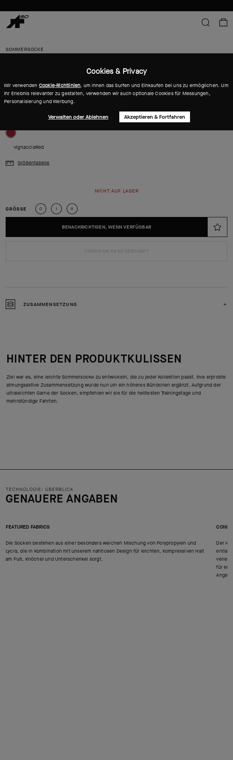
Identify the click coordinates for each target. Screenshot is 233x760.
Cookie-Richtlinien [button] (60, 85)
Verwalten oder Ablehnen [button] (78, 116)
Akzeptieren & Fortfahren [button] (154, 116)
